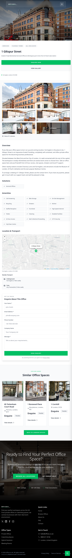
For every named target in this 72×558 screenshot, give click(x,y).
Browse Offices (43, 514)
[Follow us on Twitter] (2, 521)
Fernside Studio (22, 554)
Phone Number (8, 320)
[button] (36, 250)
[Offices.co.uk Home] (13, 4)
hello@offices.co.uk (47, 534)
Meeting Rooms (6, 543)
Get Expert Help (49, 476)
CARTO (67, 269)
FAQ (39, 520)
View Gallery (36, 68)
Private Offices (6, 534)
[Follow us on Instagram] (13, 521)
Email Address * (9, 311)
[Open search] (67, 553)
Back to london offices (36, 432)
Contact (40, 524)
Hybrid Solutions (6, 540)
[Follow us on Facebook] (9, 521)
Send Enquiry (36, 353)
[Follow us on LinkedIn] (6, 521)
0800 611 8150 (45, 537)
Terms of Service (56, 553)
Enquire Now (36, 62)
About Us (41, 517)
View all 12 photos (8, 136)
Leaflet (46, 269)
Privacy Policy (46, 357)
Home (40, 511)
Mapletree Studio (12, 554)
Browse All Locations (25, 476)
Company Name (9, 328)
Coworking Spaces (7, 537)
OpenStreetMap (54, 269)
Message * (7, 336)
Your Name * (8, 303)
